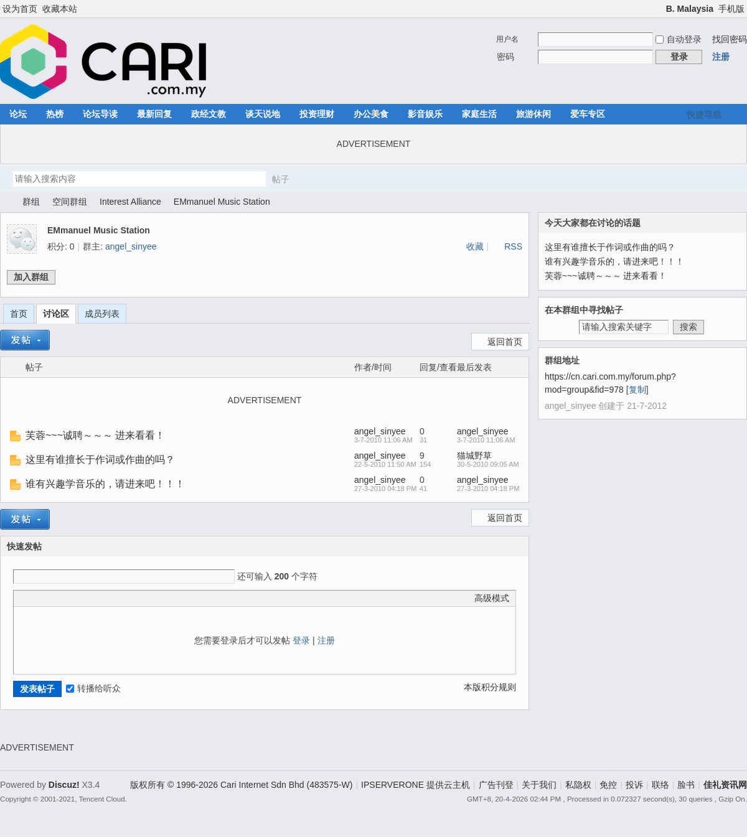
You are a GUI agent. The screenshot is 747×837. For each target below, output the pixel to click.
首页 (18, 314)
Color (35, 598)
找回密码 (729, 39)
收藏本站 (59, 9)
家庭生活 (479, 114)
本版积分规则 (490, 687)
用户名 (507, 39)
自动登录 (678, 39)
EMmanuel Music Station (222, 202)
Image (51, 598)
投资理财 (316, 114)
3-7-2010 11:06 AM (486, 440)
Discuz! (64, 785)
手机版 (731, 9)
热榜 (54, 114)
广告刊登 (496, 785)
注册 (721, 57)
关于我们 (539, 785)
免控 (608, 785)
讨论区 (56, 314)
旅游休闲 (533, 114)
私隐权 (578, 785)
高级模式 (491, 598)
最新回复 (154, 114)
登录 (301, 640)
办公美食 (371, 114)
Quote (82, 598)
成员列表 (102, 314)
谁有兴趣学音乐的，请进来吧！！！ (105, 484)
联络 (660, 785)
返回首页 (504, 342)
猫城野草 (474, 456)
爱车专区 (587, 114)
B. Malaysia (689, 9)
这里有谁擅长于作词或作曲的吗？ (100, 459)
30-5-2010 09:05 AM (488, 464)
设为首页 (19, 9)
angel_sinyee (131, 246)
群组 (31, 202)
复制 (637, 390)
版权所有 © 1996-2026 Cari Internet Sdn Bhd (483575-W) (241, 785)
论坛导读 (100, 114)
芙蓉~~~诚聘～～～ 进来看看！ (95, 435)
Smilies (113, 598)
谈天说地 (262, 114)
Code (98, 598)
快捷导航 (704, 114)
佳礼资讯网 (5, 202)
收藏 (475, 246)
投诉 (634, 785)
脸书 (686, 785)
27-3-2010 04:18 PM (488, 488)
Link (66, 598)
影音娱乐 (425, 114)
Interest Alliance (130, 202)
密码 (505, 57)
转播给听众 (93, 688)
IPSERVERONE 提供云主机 (415, 785)
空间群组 (69, 202)
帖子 (280, 179)
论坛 (18, 114)
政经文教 (208, 114)
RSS (513, 246)
